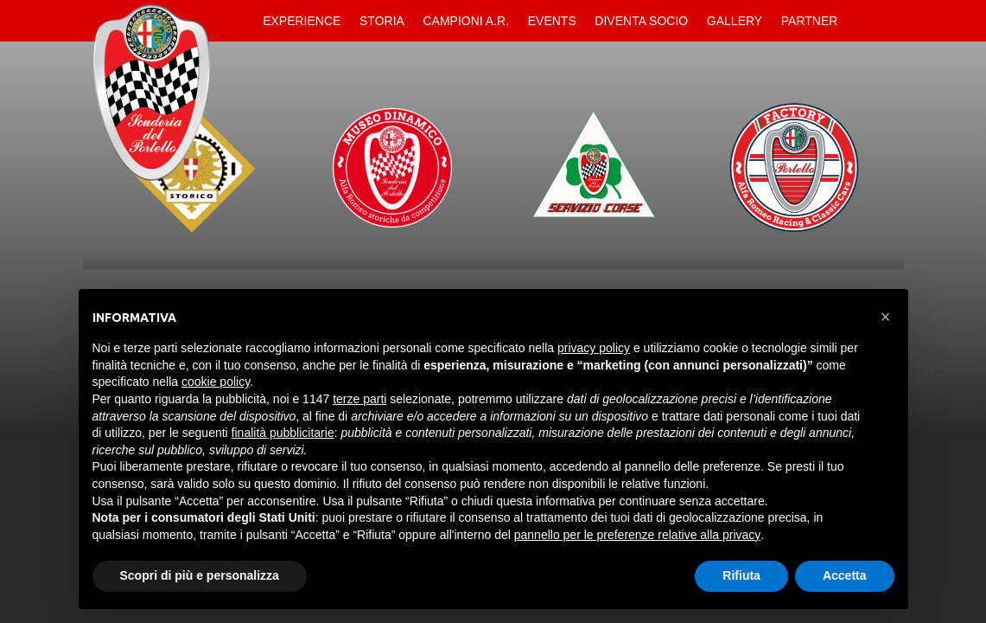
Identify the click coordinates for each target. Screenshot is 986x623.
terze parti (359, 399)
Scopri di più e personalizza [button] (199, 575)
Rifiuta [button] (741, 575)
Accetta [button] (845, 575)
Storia (381, 21)
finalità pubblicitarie (283, 433)
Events (552, 21)
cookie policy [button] (215, 382)
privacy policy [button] (593, 348)
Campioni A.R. (466, 21)
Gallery (734, 21)
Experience (301, 21)
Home (239, 21)
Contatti (862, 21)
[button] (886, 317)
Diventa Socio (641, 21)
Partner (809, 21)
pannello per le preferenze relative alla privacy (637, 535)
